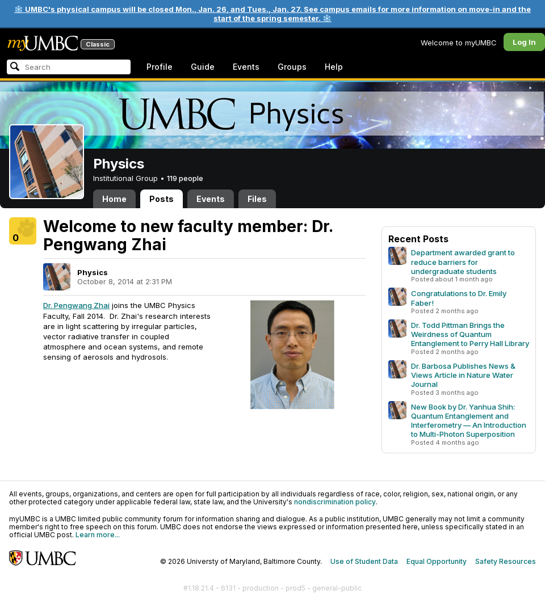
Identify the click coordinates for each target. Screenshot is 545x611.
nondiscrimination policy (335, 502)
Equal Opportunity (436, 561)
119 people (185, 178)
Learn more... (98, 534)
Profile (159, 66)
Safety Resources (505, 561)
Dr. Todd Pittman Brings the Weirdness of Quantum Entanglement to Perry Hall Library (470, 334)
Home (114, 199)
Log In (524, 42)
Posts (161, 199)
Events (246, 66)
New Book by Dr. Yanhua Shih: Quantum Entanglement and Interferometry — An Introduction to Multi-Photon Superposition (468, 420)
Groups (292, 66)
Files (257, 199)
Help (334, 66)
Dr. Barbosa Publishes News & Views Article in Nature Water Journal (463, 375)
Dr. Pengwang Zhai (76, 305)
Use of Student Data (364, 561)
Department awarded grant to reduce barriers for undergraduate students (463, 261)
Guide (203, 66)
